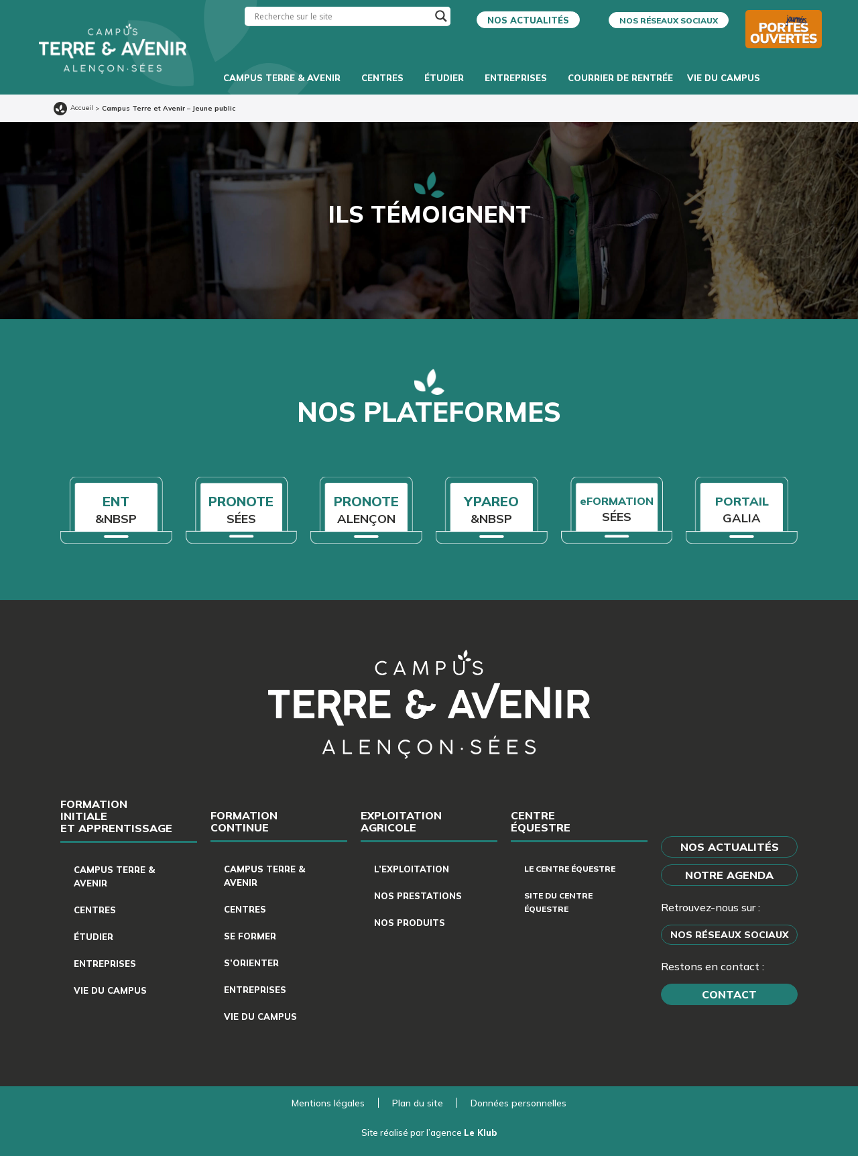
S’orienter (251, 963)
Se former (250, 936)
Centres (385, 77)
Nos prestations (418, 895)
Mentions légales (328, 1103)
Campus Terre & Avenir (285, 77)
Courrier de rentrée (620, 77)
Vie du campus (727, 77)
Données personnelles (518, 1103)
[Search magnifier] (441, 16)
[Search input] (341, 16)
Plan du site (417, 1103)
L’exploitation (411, 869)
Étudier (447, 77)
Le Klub (480, 1132)
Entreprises (519, 77)
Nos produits (409, 922)
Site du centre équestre (558, 902)
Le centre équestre (569, 869)
